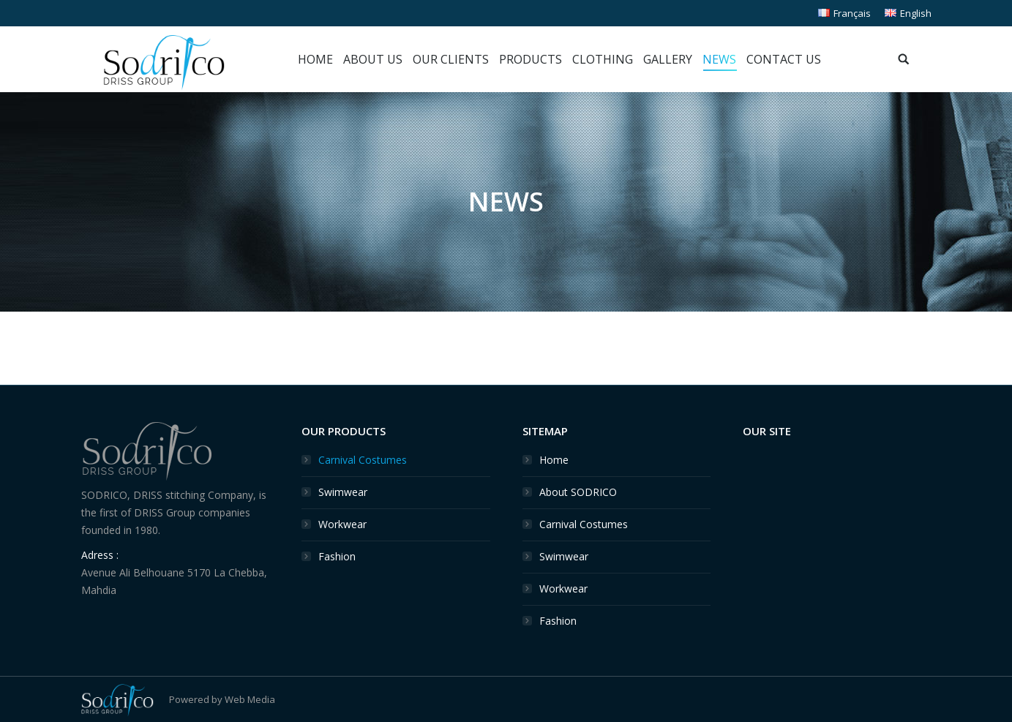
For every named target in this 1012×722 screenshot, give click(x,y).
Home (554, 460)
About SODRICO (578, 492)
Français (844, 13)
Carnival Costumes (362, 460)
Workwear (342, 524)
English (908, 13)
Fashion (337, 556)
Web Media (250, 699)
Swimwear (342, 492)
